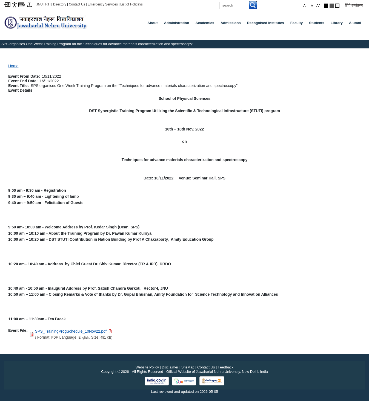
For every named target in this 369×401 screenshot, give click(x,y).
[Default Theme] (337, 6)
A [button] (318, 5)
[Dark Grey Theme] (332, 6)
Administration (178, 24)
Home (13, 66)
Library (337, 24)
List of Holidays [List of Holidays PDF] (131, 4)
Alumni (355, 23)
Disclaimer (170, 367)
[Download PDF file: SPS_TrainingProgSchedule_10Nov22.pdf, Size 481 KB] (73, 331)
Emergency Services (103, 4)
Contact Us (77, 4)
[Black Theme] (326, 6)
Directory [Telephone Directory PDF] (59, 4)
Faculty (297, 24)
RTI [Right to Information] (47, 4)
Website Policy (147, 367)
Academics (206, 24)
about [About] (152, 23)
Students (318, 24)
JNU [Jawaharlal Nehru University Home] (39, 4)
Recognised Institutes (265, 23)
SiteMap (187, 367)
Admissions (231, 24)
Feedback (225, 367)
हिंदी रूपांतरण (354, 5)
